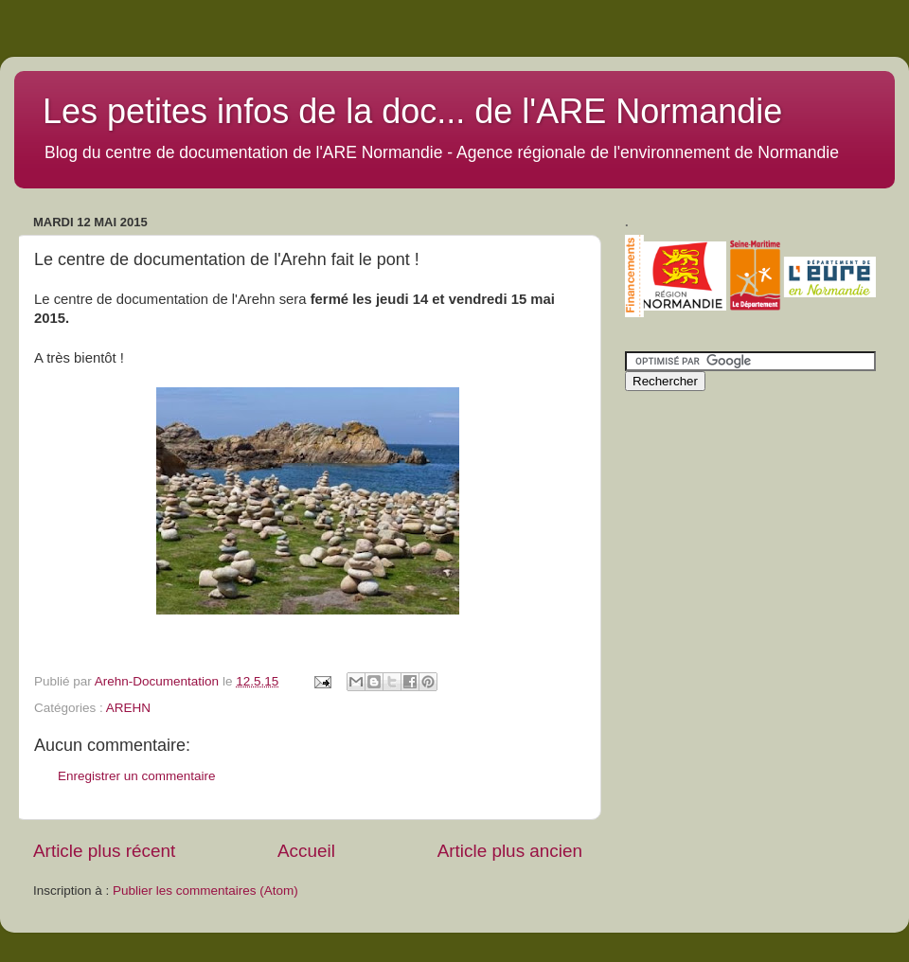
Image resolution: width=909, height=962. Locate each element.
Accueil (306, 851)
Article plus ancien (509, 851)
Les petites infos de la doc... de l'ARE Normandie (412, 111)
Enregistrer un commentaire (137, 776)
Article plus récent (104, 851)
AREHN (128, 708)
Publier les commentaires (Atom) (205, 890)
